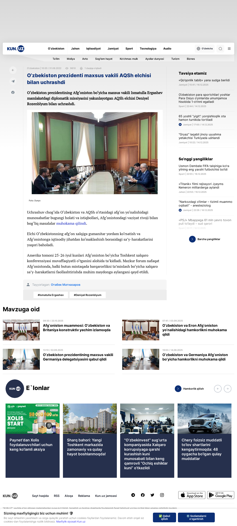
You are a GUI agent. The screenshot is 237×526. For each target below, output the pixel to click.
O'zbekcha (205, 48)
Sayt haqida (40, 496)
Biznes (191, 58)
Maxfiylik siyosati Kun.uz (70, 521)
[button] (218, 389)
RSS (56, 496)
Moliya (71, 58)
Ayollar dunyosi (154, 58)
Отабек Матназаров (65, 284)
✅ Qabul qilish (164, 517)
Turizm (175, 58)
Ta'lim (56, 58)
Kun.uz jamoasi (106, 496)
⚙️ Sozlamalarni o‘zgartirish (196, 517)
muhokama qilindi (71, 223)
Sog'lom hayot (103, 58)
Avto (85, 58)
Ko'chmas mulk (129, 58)
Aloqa (69, 496)
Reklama (84, 496)
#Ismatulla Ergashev (51, 294)
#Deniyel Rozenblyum (87, 294)
